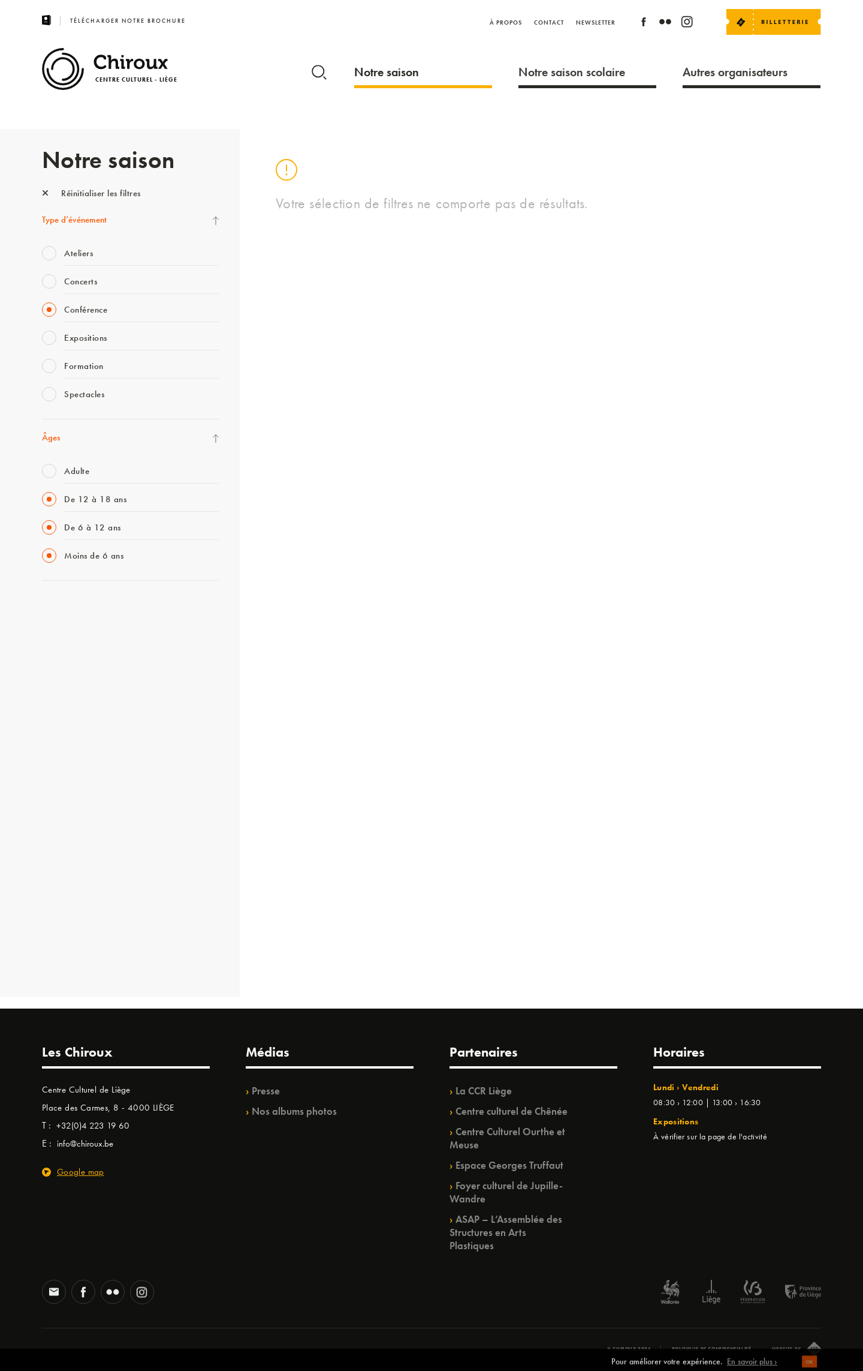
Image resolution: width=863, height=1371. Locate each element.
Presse (266, 1090)
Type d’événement (74, 220)
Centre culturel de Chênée (511, 1111)
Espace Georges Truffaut (509, 1165)
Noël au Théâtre (70, 906)
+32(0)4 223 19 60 (92, 1126)
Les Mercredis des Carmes (88, 660)
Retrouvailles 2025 (76, 955)
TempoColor (64, 881)
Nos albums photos (294, 1111)
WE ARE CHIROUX (77, 931)
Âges (51, 437)
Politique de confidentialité (712, 1349)
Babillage (59, 709)
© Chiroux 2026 (629, 1349)
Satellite (56, 734)
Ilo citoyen (60, 857)
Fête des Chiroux (71, 611)
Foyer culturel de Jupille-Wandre (506, 1192)
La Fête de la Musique (81, 635)
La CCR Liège (483, 1090)
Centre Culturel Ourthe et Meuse (507, 1138)
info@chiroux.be (85, 1144)
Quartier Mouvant (74, 808)
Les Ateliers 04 (68, 783)
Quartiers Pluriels (72, 832)
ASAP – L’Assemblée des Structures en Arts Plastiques (505, 1232)
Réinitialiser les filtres (91, 193)
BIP (47, 758)
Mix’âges (58, 685)
